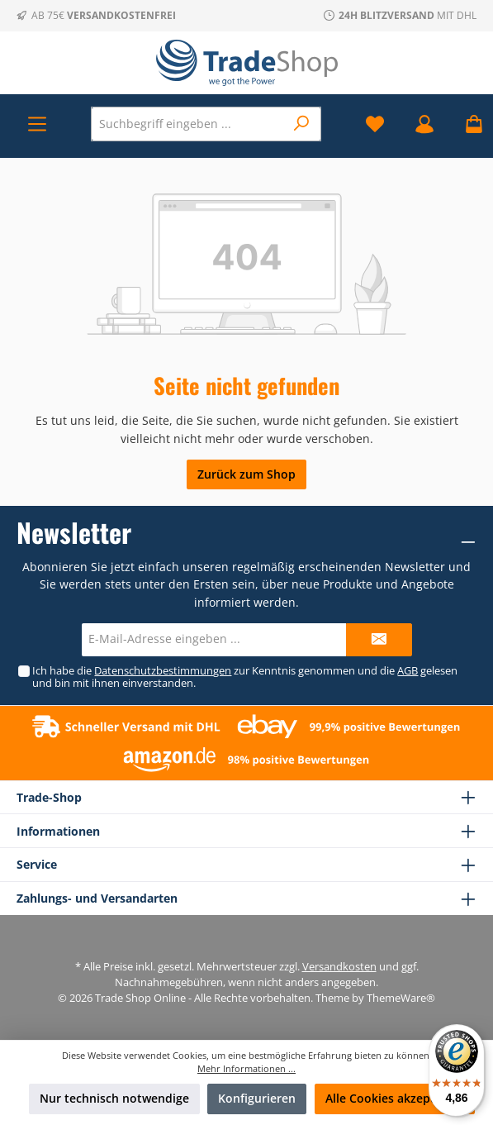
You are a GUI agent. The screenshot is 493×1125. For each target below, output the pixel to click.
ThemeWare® (401, 998)
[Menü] (37, 124)
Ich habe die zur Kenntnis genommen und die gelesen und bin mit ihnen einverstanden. (244, 677)
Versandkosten (339, 967)
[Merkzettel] (375, 124)
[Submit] (379, 639)
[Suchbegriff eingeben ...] (188, 124)
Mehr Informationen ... (246, 1068)
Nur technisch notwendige (114, 1098)
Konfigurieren (257, 1098)
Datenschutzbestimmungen (162, 671)
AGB (407, 671)
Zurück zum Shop (246, 474)
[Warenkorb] (469, 124)
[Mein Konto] (424, 124)
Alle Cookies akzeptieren (394, 1098)
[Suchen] (301, 124)
